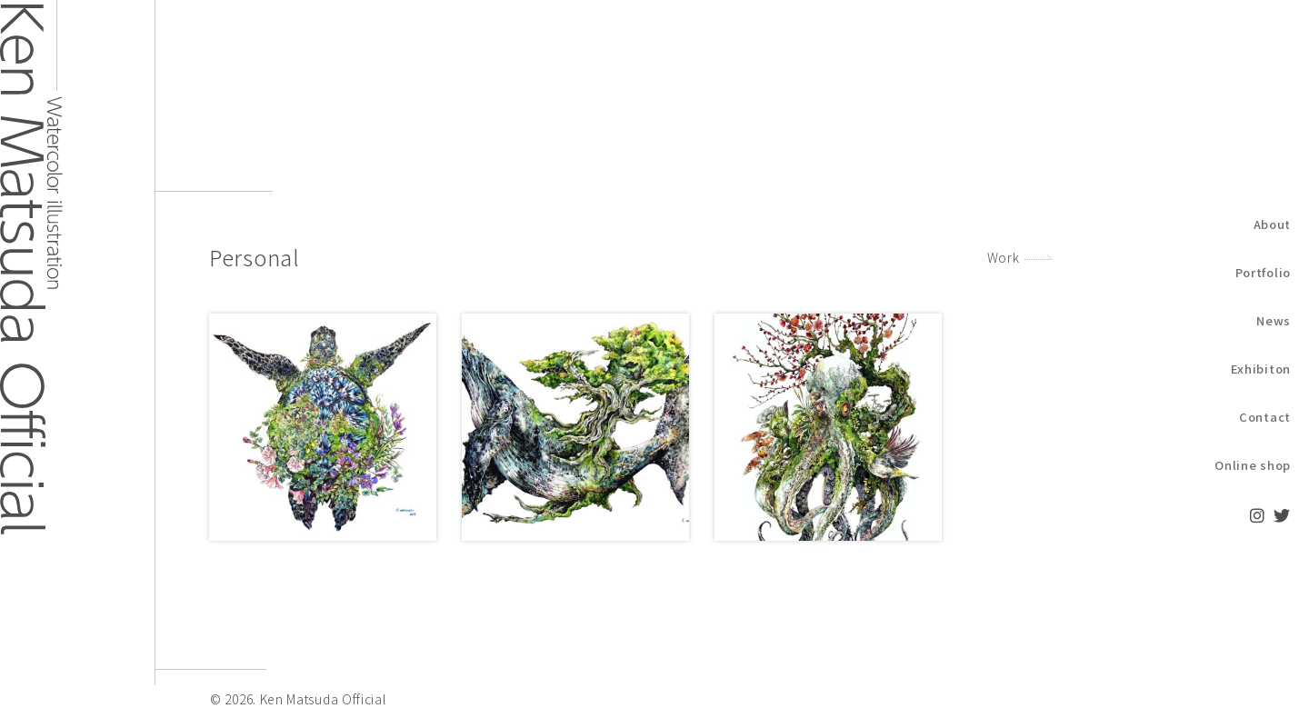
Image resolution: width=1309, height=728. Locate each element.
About (1273, 224)
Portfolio (1263, 272)
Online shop (1252, 465)
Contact (1265, 417)
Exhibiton (1261, 368)
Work (1003, 257)
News (1273, 320)
